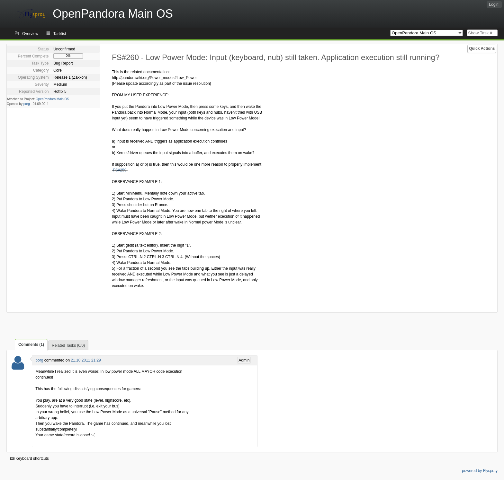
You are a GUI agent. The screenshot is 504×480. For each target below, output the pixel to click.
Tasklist (59, 33)
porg (26, 104)
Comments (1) (31, 344)
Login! (494, 4)
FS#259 (119, 170)
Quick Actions (482, 48)
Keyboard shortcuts (29, 458)
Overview (30, 33)
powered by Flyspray (480, 470)
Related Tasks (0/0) (68, 345)
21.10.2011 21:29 (86, 360)
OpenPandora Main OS (52, 99)
